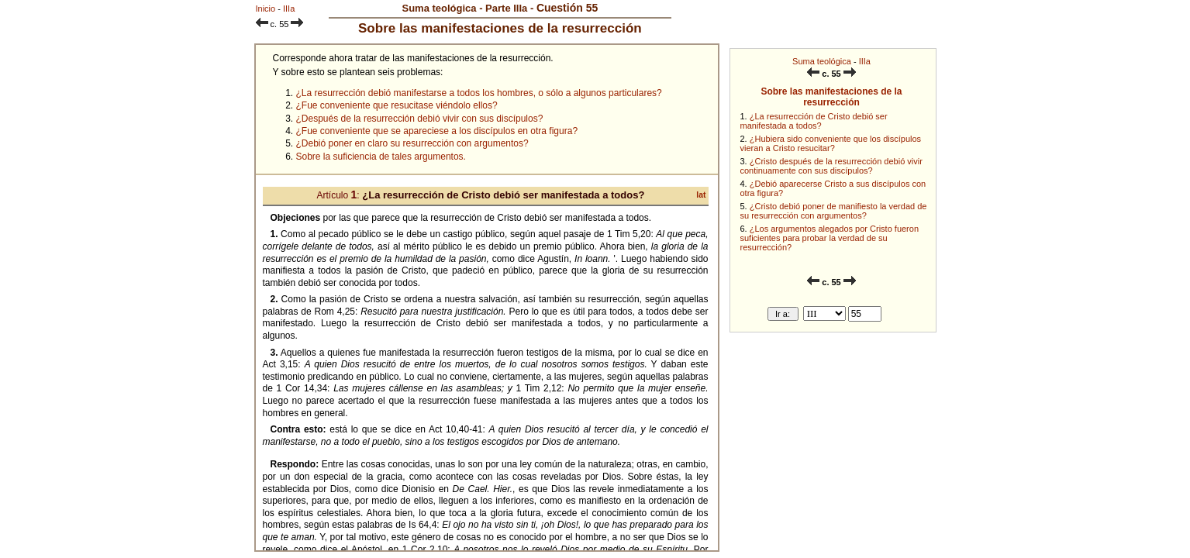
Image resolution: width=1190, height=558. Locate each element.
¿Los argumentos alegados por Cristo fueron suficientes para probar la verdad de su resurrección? (829, 238)
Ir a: (782, 314)
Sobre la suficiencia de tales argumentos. (381, 156)
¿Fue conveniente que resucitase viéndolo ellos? (397, 105)
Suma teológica (821, 61)
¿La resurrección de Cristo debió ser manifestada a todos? (814, 121)
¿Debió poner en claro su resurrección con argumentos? (412, 143)
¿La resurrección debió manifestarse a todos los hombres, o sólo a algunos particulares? (479, 93)
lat (700, 195)
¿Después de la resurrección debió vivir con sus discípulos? (419, 118)
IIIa (865, 61)
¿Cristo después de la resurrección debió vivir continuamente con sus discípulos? (831, 166)
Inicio (266, 8)
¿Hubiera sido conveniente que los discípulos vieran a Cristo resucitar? (831, 143)
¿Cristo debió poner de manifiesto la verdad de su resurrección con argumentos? (833, 211)
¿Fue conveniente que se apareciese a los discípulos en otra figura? (437, 131)
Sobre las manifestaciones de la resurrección (831, 97)
